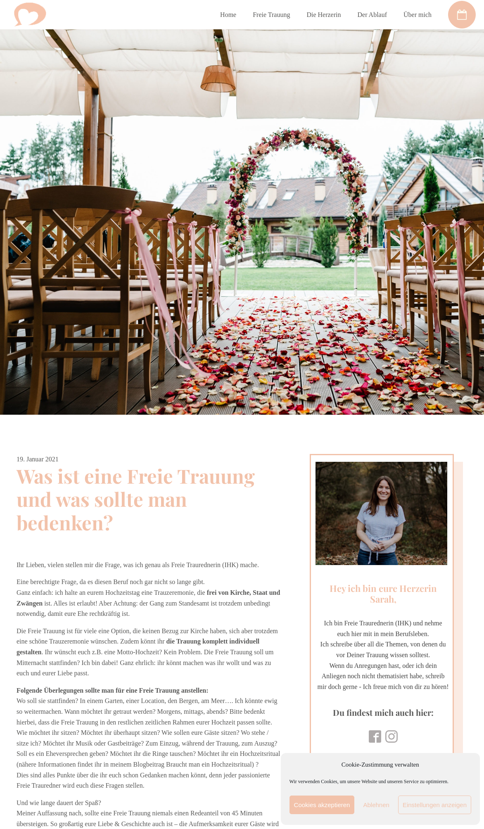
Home (228, 14)
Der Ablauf (372, 14)
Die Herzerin (323, 14)
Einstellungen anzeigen (435, 804)
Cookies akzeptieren (322, 804)
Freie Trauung (271, 14)
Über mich (417, 14)
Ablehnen (376, 804)
